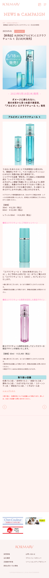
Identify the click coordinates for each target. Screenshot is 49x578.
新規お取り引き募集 (11, 566)
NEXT (44, 407)
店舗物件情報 (8, 562)
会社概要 (7, 558)
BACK (5, 407)
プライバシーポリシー (34, 558)
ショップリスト (9, 391)
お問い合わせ (30, 554)
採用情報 (7, 554)
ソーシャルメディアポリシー (36, 562)
